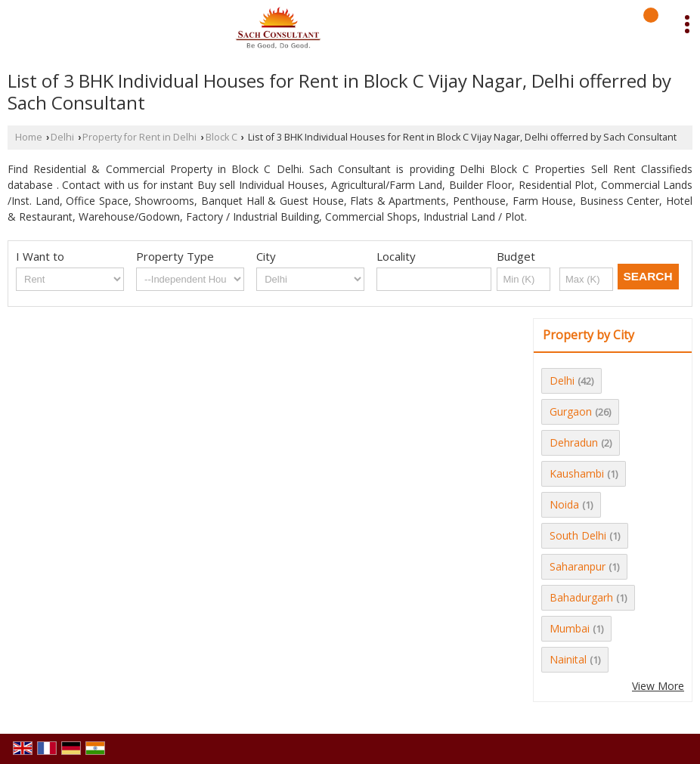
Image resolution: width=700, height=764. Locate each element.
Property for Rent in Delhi (139, 137)
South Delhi (578, 535)
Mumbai (570, 628)
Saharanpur (578, 566)
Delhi (62, 137)
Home (28, 137)
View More (658, 686)
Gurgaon (571, 411)
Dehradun (574, 442)
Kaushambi (577, 473)
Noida (564, 504)
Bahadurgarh (581, 597)
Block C (221, 137)
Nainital (568, 659)
